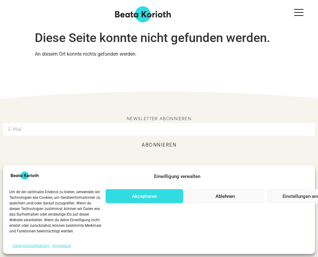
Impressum (61, 246)
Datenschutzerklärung (30, 246)
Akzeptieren (144, 196)
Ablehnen (225, 196)
